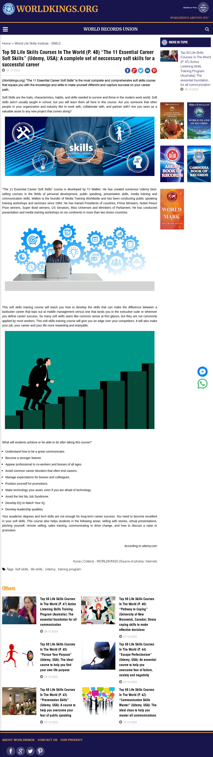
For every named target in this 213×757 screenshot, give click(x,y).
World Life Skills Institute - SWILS (37, 43)
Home (6, 43)
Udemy (50, 569)
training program (69, 569)
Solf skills (21, 569)
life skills (37, 569)
